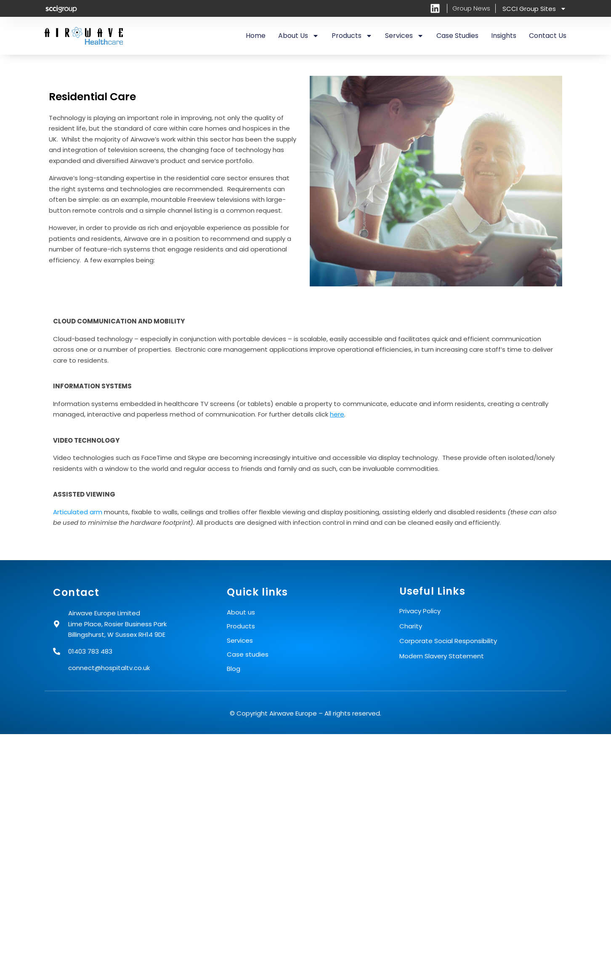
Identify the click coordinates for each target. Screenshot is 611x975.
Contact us (547, 35)
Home (256, 35)
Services (404, 35)
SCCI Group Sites (534, 8)
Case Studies (457, 35)
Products (352, 35)
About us (298, 35)
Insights (503, 35)
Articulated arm (77, 512)
